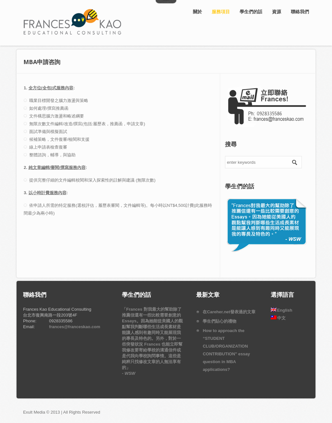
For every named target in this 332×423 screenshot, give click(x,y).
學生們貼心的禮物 (219, 321)
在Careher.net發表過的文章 (229, 311)
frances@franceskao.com (74, 326)
